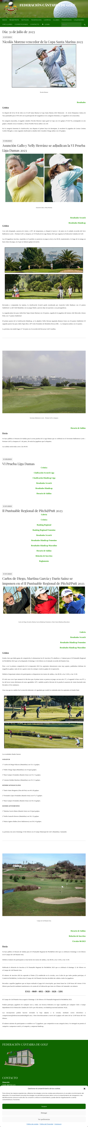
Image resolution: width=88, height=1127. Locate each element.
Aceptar (44, 1106)
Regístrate (14, 20)
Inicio (4, 20)
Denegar (44, 1113)
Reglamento (44, 561)
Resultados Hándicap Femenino (44, 540)
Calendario (79, 20)
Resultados (81, 102)
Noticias (25, 20)
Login (46, 24)
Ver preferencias (44, 1119)
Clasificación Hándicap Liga (44, 478)
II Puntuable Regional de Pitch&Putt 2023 (32, 510)
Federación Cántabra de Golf (47, 5)
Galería (44, 515)
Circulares (7, 24)
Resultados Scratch (78, 218)
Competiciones (21, 24)
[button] (84, 1088)
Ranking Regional (44, 525)
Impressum (57, 1124)
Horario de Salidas (78, 428)
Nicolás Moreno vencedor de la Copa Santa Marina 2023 (42, 42)
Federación (36, 20)
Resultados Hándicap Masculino (44, 546)
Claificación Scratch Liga (44, 473)
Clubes (56, 20)
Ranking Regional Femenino (44, 530)
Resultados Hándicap (77, 223)
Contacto (34, 24)
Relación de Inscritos (44, 556)
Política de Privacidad (46, 1124)
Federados (67, 20)
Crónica (44, 468)
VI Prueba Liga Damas (18, 464)
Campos (47, 20)
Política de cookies (32, 1124)
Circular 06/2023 (79, 941)
